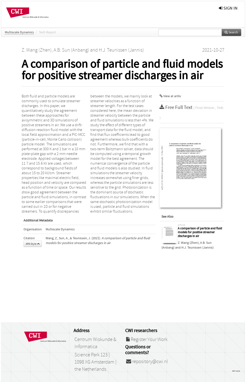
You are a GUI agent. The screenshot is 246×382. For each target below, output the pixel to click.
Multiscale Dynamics (19, 32)
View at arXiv (170, 96)
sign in (228, 8)
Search (231, 32)
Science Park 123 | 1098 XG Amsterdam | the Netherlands (95, 362)
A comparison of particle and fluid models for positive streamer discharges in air (200, 232)
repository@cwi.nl (147, 361)
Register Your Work (146, 339)
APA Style (33, 243)
